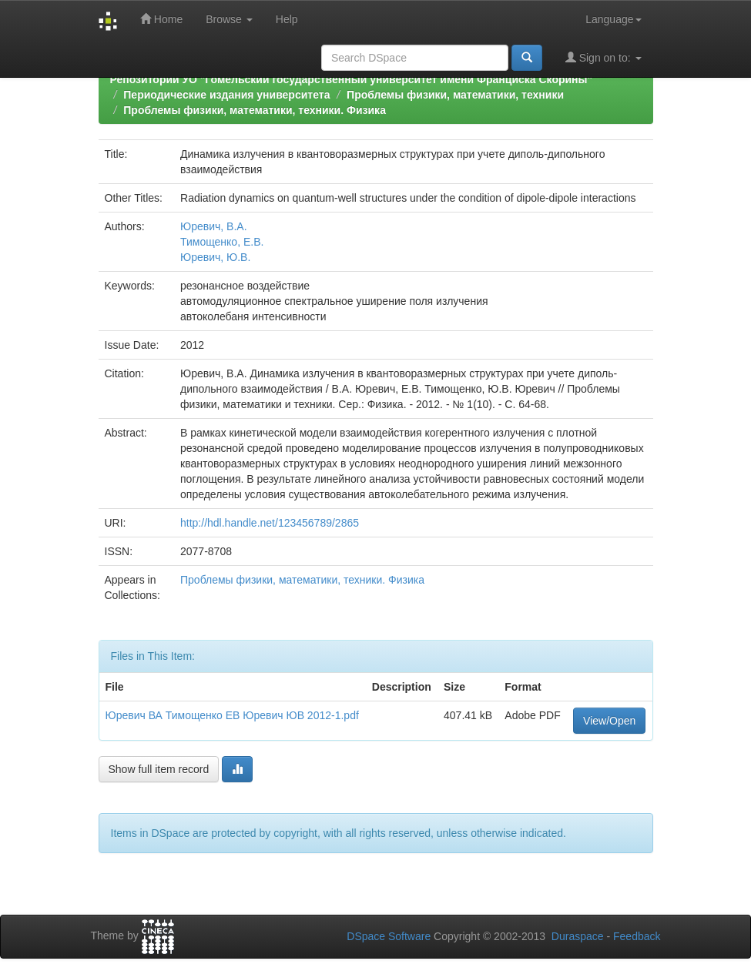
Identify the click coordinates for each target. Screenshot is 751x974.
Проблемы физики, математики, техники (455, 95)
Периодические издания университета (226, 95)
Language (613, 19)
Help (287, 19)
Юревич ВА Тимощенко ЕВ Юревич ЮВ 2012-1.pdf (232, 715)
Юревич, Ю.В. (215, 257)
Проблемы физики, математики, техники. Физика (254, 110)
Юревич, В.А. (213, 226)
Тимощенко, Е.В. (221, 242)
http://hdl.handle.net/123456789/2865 (269, 523)
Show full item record (159, 769)
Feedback (636, 936)
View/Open (609, 721)
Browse (229, 19)
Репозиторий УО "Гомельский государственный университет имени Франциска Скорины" (351, 79)
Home (161, 18)
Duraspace (578, 936)
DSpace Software (389, 936)
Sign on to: (603, 57)
